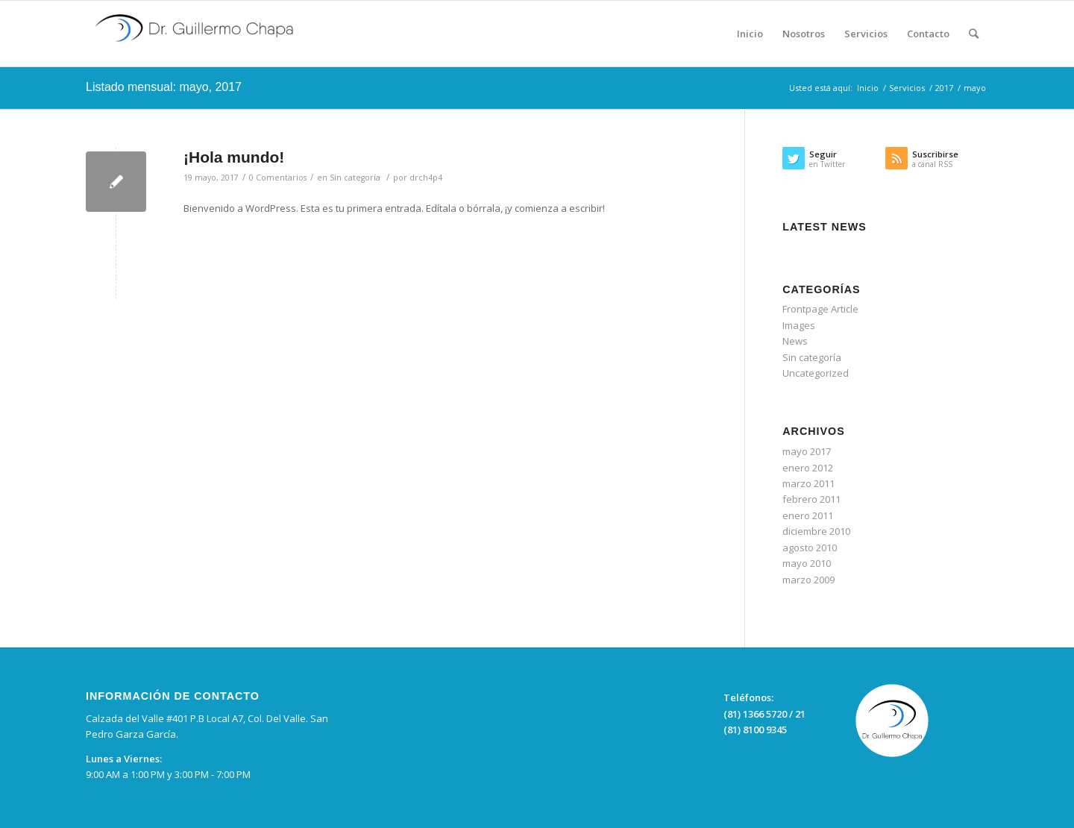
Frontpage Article (820, 309)
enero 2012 (807, 467)
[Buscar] (973, 33)
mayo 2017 (806, 451)
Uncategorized (815, 373)
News (795, 341)
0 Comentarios (278, 177)
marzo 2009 (808, 579)
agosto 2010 (809, 547)
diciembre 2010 (816, 531)
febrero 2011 (811, 499)
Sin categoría (355, 177)
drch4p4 (425, 177)
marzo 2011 (808, 483)
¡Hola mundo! (233, 157)
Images (798, 325)
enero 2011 (807, 515)
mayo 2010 (806, 563)
